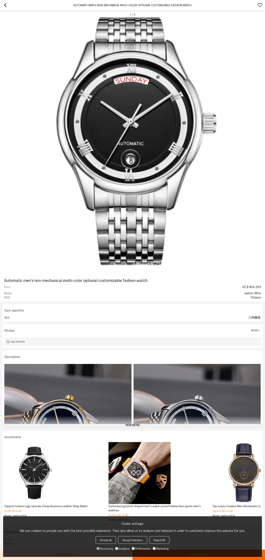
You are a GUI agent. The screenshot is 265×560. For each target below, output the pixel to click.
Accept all (106, 540)
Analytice (122, 548)
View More (132, 425)
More (254, 330)
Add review (18, 342)
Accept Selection (132, 540)
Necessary (105, 548)
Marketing (161, 548)
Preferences (141, 548)
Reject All (159, 540)
